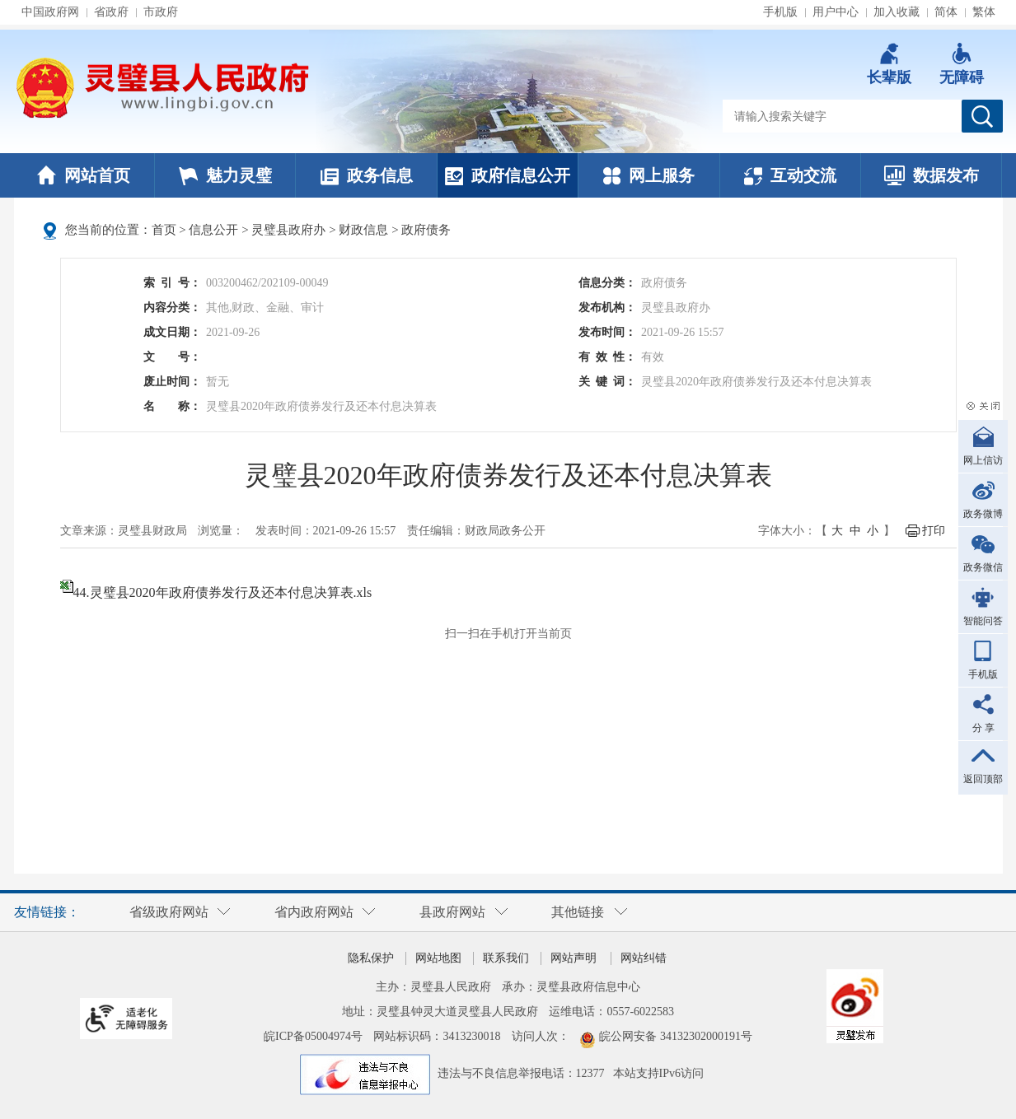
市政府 (160, 12)
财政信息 (363, 229)
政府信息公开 (507, 175)
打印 (933, 531)
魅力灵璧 (225, 175)
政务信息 (367, 175)
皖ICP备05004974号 (313, 1036)
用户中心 (835, 12)
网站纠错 (643, 958)
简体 (945, 12)
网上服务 (649, 175)
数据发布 (931, 175)
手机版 (780, 12)
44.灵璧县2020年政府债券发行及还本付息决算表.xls (222, 592)
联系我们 (506, 958)
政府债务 (426, 229)
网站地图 (438, 958)
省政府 (111, 12)
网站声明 (573, 958)
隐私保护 (371, 958)
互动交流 (790, 175)
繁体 (983, 12)
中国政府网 (50, 12)
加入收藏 (896, 12)
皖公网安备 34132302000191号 (675, 1036)
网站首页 (83, 175)
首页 (164, 229)
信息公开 (213, 229)
